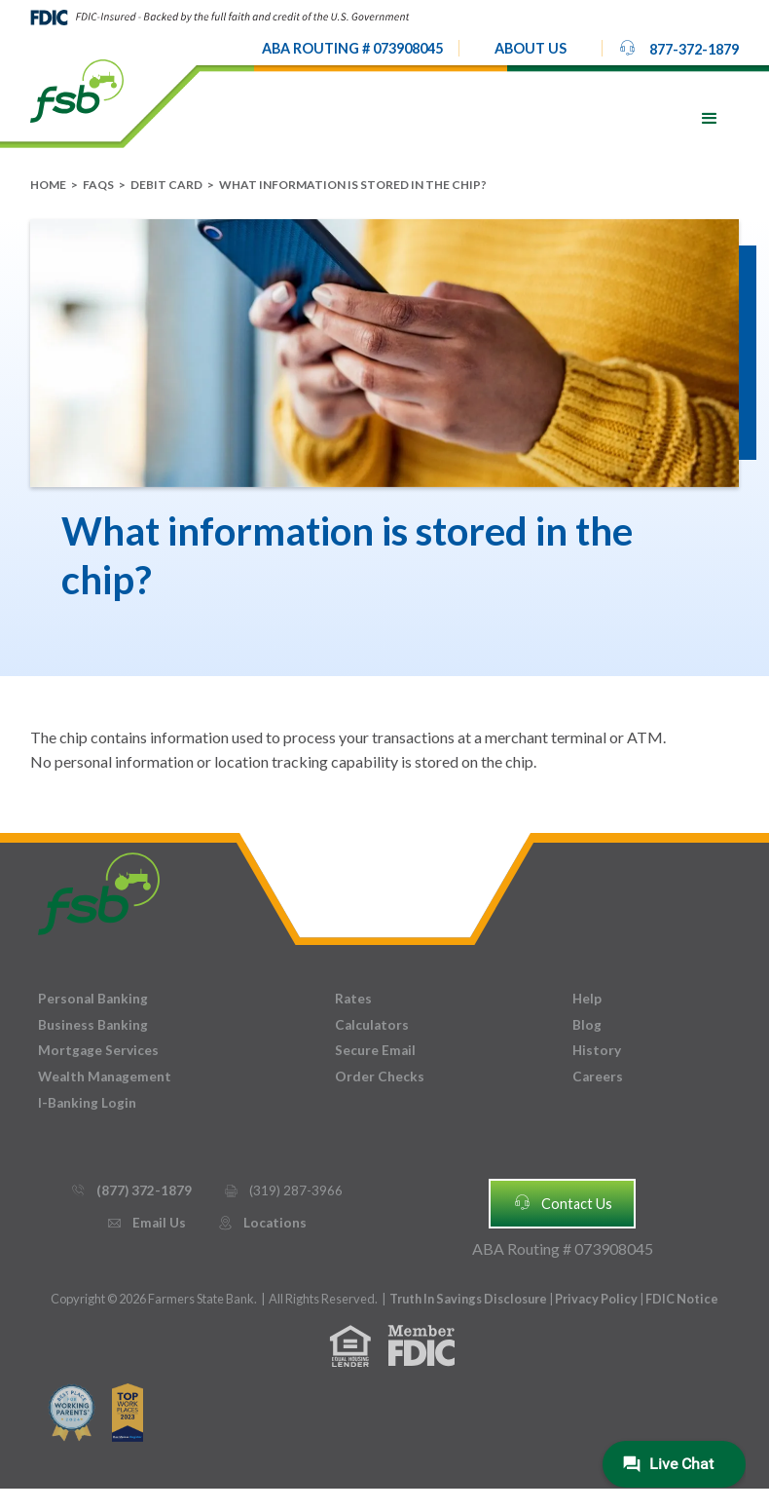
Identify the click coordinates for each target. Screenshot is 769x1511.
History (596, 1050)
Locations (262, 1223)
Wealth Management (104, 1076)
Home (48, 184)
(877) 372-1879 (131, 1191)
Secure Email (375, 1050)
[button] (530, 48)
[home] (77, 90)
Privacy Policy (597, 1298)
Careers (597, 1076)
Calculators (372, 1025)
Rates (353, 998)
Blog (587, 1025)
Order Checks (379, 1076)
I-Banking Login (87, 1103)
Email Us (146, 1223)
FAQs (98, 184)
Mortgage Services (98, 1050)
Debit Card (166, 184)
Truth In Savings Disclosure (468, 1298)
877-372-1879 (678, 47)
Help (587, 998)
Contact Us (562, 1202)
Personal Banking (93, 998)
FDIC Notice (681, 1298)
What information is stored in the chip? (353, 184)
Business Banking (93, 1025)
